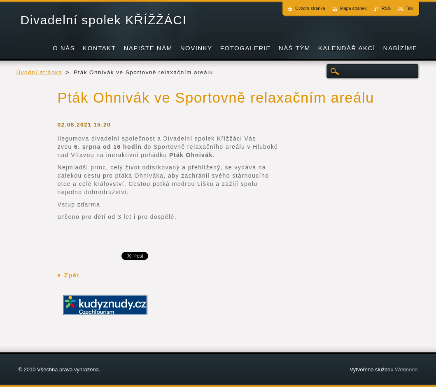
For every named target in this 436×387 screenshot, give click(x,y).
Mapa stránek (353, 8)
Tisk (409, 8)
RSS (386, 8)
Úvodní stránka (39, 72)
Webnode (406, 369)
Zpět (72, 275)
